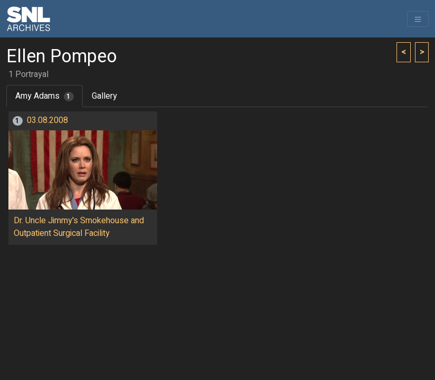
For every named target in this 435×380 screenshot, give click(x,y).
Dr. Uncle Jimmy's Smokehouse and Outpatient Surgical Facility (79, 227)
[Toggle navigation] (418, 19)
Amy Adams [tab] (44, 96)
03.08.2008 (47, 120)
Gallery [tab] (104, 96)
